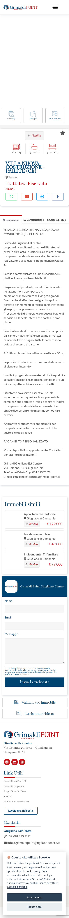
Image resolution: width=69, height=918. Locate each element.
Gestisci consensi (17, 886)
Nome (8, 600)
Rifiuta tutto (35, 907)
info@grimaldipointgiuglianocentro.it (32, 843)
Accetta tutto (34, 897)
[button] (55, 7)
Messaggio (11, 633)
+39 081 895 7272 (17, 836)
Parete (11, 177)
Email (8, 617)
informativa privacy (26, 668)
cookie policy (33, 871)
